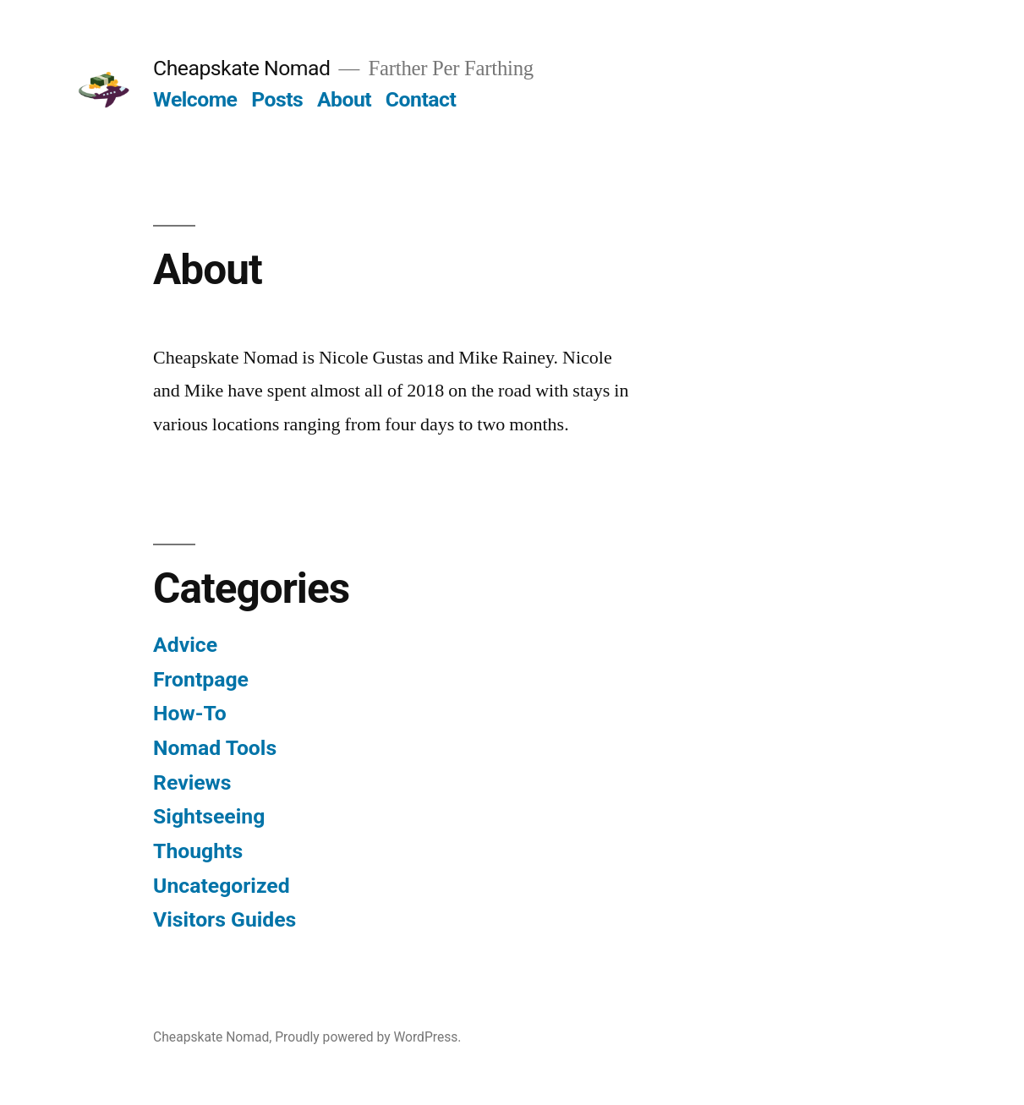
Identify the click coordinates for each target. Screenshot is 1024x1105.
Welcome (195, 99)
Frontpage (201, 679)
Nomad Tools (215, 748)
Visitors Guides (224, 919)
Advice (185, 644)
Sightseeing (209, 816)
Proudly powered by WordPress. (368, 1037)
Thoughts (198, 851)
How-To (190, 713)
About (344, 99)
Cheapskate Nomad (241, 68)
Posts (277, 99)
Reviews (192, 782)
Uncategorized (221, 885)
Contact (421, 99)
